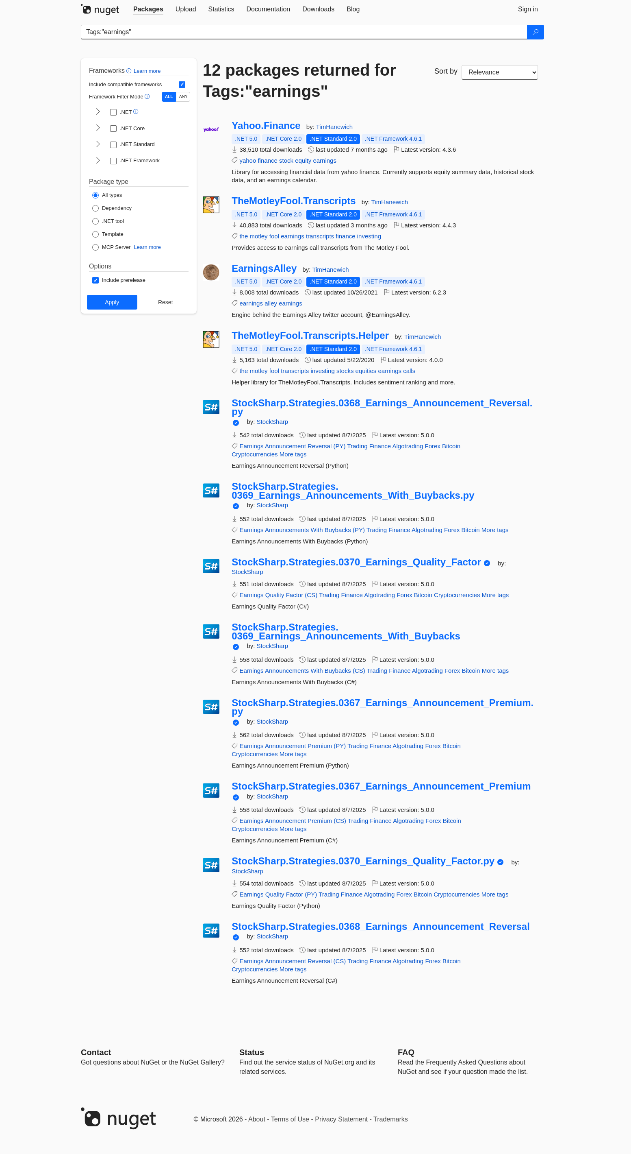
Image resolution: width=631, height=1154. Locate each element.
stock (286, 160)
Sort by (446, 71)
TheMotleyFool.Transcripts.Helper (310, 335)
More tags (293, 454)
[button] (129, 70)
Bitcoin (451, 446)
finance (267, 160)
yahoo (247, 160)
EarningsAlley (264, 268)
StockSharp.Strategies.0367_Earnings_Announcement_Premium (381, 786)
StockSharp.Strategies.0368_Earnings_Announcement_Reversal (381, 926)
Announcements (287, 529)
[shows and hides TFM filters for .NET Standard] (98, 145)
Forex (432, 446)
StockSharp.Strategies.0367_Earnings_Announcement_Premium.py (382, 707)
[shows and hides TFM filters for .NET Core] (98, 128)
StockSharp (272, 421)
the (243, 236)
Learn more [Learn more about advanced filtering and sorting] (147, 71)
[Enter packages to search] (304, 32)
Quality (274, 594)
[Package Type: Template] (108, 234)
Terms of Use (290, 1119)
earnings (324, 160)
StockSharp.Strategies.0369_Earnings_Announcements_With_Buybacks (346, 631)
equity (303, 160)
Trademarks (390, 1119)
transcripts (320, 236)
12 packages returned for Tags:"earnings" (299, 80)
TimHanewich (334, 126)
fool (274, 236)
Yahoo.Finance (266, 125)
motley (258, 236)
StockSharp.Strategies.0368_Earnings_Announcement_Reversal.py (382, 407)
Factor (295, 594)
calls (409, 370)
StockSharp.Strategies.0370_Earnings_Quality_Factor (356, 562)
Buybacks (338, 529)
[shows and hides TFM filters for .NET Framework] (98, 161)
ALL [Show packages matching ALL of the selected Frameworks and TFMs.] (169, 96)
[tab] (148, 9)
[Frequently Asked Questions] (406, 1052)
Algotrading (407, 446)
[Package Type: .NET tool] (108, 221)
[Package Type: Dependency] (112, 208)
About (256, 1119)
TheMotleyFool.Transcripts (294, 200)
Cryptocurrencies (255, 454)
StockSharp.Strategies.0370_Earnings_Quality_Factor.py (363, 861)
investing (369, 236)
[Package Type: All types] (107, 195)
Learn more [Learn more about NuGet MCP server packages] (147, 247)
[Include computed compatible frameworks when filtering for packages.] (182, 84)
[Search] (535, 32)
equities (366, 370)
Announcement (285, 446)
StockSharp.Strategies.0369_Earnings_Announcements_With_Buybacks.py (353, 491)
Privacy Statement (341, 1119)
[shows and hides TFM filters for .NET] (98, 112)
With (317, 529)
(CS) (311, 594)
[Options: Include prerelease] (119, 280)
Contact (96, 1052)
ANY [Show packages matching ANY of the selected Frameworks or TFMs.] (183, 96)
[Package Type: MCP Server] (111, 247)
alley (271, 303)
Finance (380, 446)
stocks (345, 370)
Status (251, 1052)
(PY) (339, 446)
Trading (357, 446)
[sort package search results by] (500, 72)
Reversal (320, 446)
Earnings (251, 446)
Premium (320, 745)
